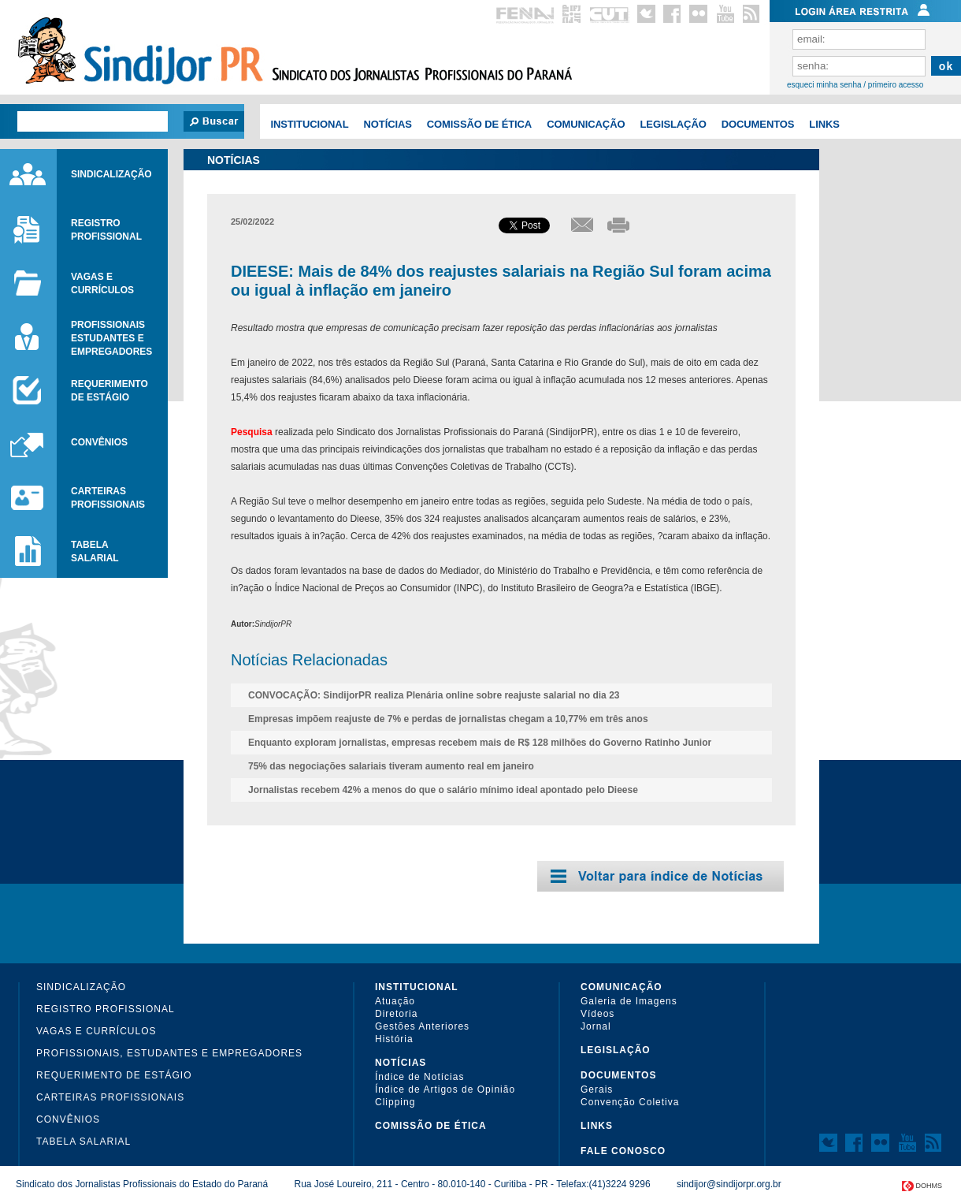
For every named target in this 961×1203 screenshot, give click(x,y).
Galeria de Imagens (629, 1001)
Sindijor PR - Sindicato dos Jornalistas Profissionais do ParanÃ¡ (138, 55)
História (394, 1039)
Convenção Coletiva (630, 1102)
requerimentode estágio (109, 390)
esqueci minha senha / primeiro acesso (855, 85)
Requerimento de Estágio (113, 1075)
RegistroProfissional (106, 230)
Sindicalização (111, 174)
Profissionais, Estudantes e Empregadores (169, 1053)
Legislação (673, 124)
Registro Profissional (105, 1009)
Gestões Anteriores (422, 1026)
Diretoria (396, 1013)
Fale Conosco (623, 1151)
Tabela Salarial (83, 1141)
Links (824, 124)
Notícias (387, 124)
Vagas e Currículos (96, 1031)
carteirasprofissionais (108, 498)
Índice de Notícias (419, 1076)
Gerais (597, 1089)
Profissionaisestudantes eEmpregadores (111, 338)
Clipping (395, 1102)
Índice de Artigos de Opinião (445, 1089)
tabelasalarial (95, 551)
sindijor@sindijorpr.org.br (729, 1184)
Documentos (758, 124)
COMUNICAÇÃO (586, 124)
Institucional (309, 124)
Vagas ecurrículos (102, 283)
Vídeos (597, 1013)
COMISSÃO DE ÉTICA (479, 124)
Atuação (395, 1001)
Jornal (596, 1026)
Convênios (99, 442)
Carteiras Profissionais (110, 1097)
